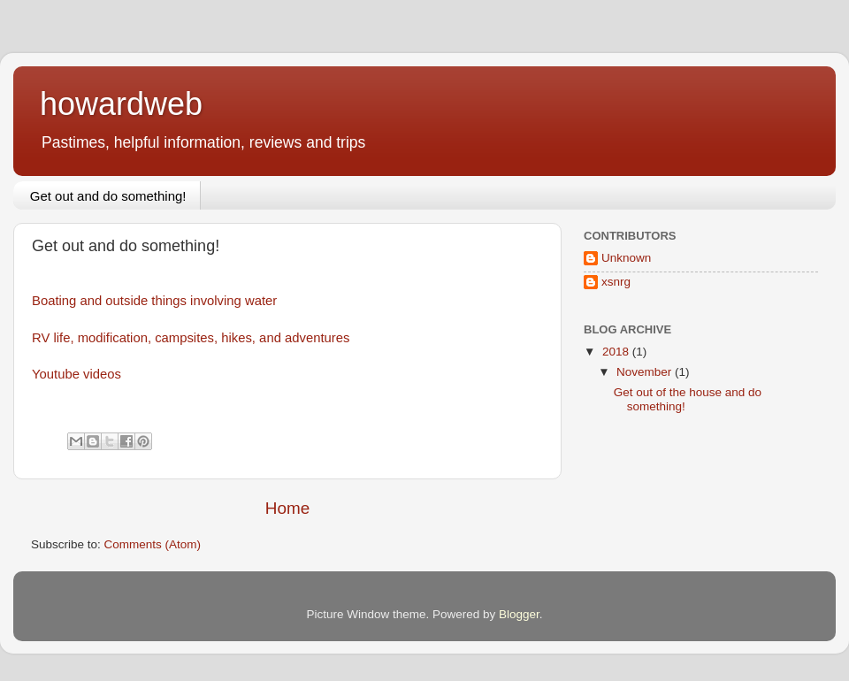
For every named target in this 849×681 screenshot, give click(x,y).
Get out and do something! (108, 195)
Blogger (519, 614)
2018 (617, 351)
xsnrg (616, 281)
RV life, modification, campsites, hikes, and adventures (190, 338)
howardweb (121, 104)
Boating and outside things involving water (154, 301)
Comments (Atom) (153, 544)
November (645, 372)
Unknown (626, 257)
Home (287, 508)
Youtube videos (76, 374)
